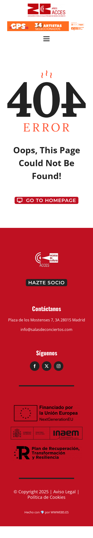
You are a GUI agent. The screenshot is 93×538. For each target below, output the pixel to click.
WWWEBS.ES (60, 512)
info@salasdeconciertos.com (46, 329)
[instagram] (58, 366)
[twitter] (46, 366)
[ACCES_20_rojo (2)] (47, 5)
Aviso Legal (64, 491)
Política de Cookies (46, 497)
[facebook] (34, 366)
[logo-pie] (47, 253)
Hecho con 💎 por (37, 512)
